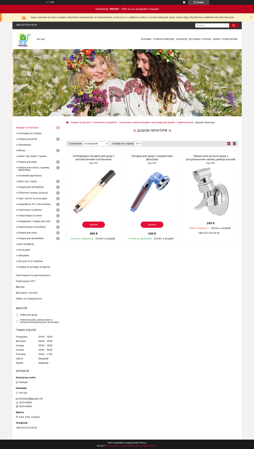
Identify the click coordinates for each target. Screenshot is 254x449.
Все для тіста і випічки (30, 261)
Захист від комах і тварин (32, 156)
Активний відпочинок (30, 175)
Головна (146, 39)
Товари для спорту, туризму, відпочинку (34, 168)
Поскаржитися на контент (117, 446)
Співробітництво (163, 39)
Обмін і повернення (225, 39)
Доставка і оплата (200, 39)
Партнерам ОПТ (25, 281)
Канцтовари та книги (30, 215)
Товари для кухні (27, 232)
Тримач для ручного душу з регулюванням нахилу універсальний (210, 157)
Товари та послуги (81, 122)
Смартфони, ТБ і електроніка (34, 204)
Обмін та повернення (29, 298)
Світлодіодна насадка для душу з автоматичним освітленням (93, 157)
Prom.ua (143, 443)
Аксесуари (24, 249)
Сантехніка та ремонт (105, 122)
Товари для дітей (27, 139)
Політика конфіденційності (144, 446)
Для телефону (26, 244)
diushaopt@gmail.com (31, 398)
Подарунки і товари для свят (34, 221)
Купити (94, 224)
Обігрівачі (23, 255)
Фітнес (22, 150)
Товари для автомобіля (30, 187)
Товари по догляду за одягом (34, 267)
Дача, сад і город (27, 181)
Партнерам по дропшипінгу (33, 275)
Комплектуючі (185, 122)
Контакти (181, 39)
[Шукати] (233, 25)
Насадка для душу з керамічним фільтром (152, 157)
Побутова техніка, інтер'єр (33, 192)
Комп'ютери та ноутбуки (31, 227)
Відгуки (20, 286)
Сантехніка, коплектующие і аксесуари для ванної (147, 122)
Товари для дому (27, 161)
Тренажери (24, 144)
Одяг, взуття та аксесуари (32, 198)
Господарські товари (29, 133)
